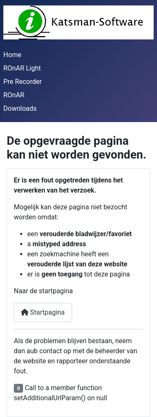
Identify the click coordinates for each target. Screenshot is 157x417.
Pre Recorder (22, 82)
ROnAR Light (22, 68)
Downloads (19, 108)
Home (12, 55)
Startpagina (43, 312)
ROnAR (13, 95)
